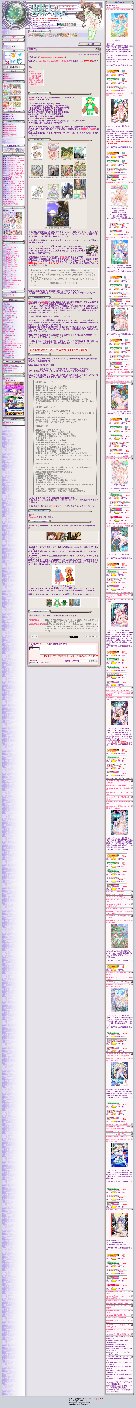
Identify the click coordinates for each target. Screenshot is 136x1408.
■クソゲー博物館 (8, 332)
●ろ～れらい (9, 282)
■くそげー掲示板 (8, 295)
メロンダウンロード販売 (116, 437)
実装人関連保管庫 (10, 126)
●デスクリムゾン (11, 339)
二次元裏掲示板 (62, 61)
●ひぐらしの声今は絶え (13, 280)
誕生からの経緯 (88, 129)
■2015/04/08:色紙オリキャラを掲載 (117, 369)
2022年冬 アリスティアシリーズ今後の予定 (23, 165)
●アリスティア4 (10, 270)
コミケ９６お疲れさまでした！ (19, 173)
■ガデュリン (7, 321)
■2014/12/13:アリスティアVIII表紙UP (117, 456)
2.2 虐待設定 (34, 78)
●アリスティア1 (10, 278)
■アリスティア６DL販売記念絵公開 (117, 523)
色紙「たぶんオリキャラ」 (18, 177)
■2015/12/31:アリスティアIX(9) (117, 306)
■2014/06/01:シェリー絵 (113, 688)
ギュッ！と (113, 519)
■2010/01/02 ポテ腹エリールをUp (116, 1136)
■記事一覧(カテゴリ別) (10, 204)
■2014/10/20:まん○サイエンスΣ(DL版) (118, 459)
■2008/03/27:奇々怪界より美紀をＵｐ (117, 1334)
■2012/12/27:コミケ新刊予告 (115, 891)
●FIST (7, 337)
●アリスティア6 (10, 264)
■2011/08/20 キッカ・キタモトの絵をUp (118, 982)
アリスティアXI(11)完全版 (17, 169)
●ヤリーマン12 (10, 341)
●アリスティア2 (10, 276)
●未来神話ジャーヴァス (13, 345)
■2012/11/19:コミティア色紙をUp (116, 897)
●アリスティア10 (11, 252)
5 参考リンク (34, 84)
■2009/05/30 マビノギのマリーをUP (117, 1303)
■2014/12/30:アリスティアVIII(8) (116, 384)
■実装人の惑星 (8, 310)
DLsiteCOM (110, 89)
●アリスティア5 (10, 268)
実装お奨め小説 (9, 78)
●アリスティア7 (10, 262)
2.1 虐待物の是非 (36, 76)
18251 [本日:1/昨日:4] (91, 1399)
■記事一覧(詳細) (8, 202)
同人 (13, 243)
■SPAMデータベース (10, 369)
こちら (114, 75)
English (13, 37)
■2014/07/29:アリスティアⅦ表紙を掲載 (118, 592)
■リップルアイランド (10, 317)
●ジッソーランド (11, 272)
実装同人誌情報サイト (11, 135)
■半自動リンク (8, 378)
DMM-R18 (110, 178)
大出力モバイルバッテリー (18, 160)
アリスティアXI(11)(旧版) (17, 167)
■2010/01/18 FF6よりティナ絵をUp (117, 1134)
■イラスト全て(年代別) (10, 239)
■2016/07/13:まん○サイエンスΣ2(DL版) (118, 182)
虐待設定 (32, 100)
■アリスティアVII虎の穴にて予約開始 (118, 526)
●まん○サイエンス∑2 (12, 256)
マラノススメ (13, 193)
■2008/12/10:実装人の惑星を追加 (116, 1315)
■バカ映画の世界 (8, 355)
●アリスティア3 (10, 274)
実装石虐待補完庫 (10, 128)
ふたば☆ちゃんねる (47, 61)
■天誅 (5, 324)
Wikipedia (46, 57)
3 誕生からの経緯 (36, 80)
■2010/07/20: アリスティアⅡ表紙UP (117, 1124)
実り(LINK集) (8, 124)
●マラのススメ (10, 250)
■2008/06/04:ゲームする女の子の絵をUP (118, 1301)
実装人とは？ (8, 76)
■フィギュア (7, 328)
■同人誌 (5, 245)
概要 (30, 302)
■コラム (5, 303)
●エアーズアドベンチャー (14, 343)
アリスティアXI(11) (15, 175)
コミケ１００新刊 (15, 163)
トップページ (13, 40)
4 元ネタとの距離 (36, 82)
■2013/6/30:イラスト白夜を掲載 (116, 785)
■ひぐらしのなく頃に (10, 313)
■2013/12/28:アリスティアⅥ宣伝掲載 (117, 690)
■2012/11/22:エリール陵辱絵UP (115, 894)
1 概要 (31, 71)
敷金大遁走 (34, 620)
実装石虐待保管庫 (10, 131)
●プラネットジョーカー (13, 347)
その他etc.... (9, 287)
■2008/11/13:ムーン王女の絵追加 (116, 1318)
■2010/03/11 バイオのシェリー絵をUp (117, 1131)
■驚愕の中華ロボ (8, 352)
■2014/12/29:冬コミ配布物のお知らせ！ (118, 381)
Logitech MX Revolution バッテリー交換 (22, 158)
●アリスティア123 (11, 254)
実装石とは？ (8, 74)
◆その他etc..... (10, 349)
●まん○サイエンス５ (12, 285)
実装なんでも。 (9, 133)
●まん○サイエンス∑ (12, 266)
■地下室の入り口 (8, 422)
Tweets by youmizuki (112, 7)
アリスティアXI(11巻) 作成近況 (19, 171)
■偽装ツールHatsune (10, 365)
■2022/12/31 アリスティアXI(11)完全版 (118, 10)
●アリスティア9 (10, 258)
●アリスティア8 (10, 260)
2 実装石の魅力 (35, 74)
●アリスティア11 (11, 248)
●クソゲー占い (10, 334)
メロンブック (110, 80)
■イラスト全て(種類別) (10, 236)
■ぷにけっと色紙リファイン (115, 908)
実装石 (32, 57)
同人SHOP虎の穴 (111, 72)
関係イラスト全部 (10, 108)
